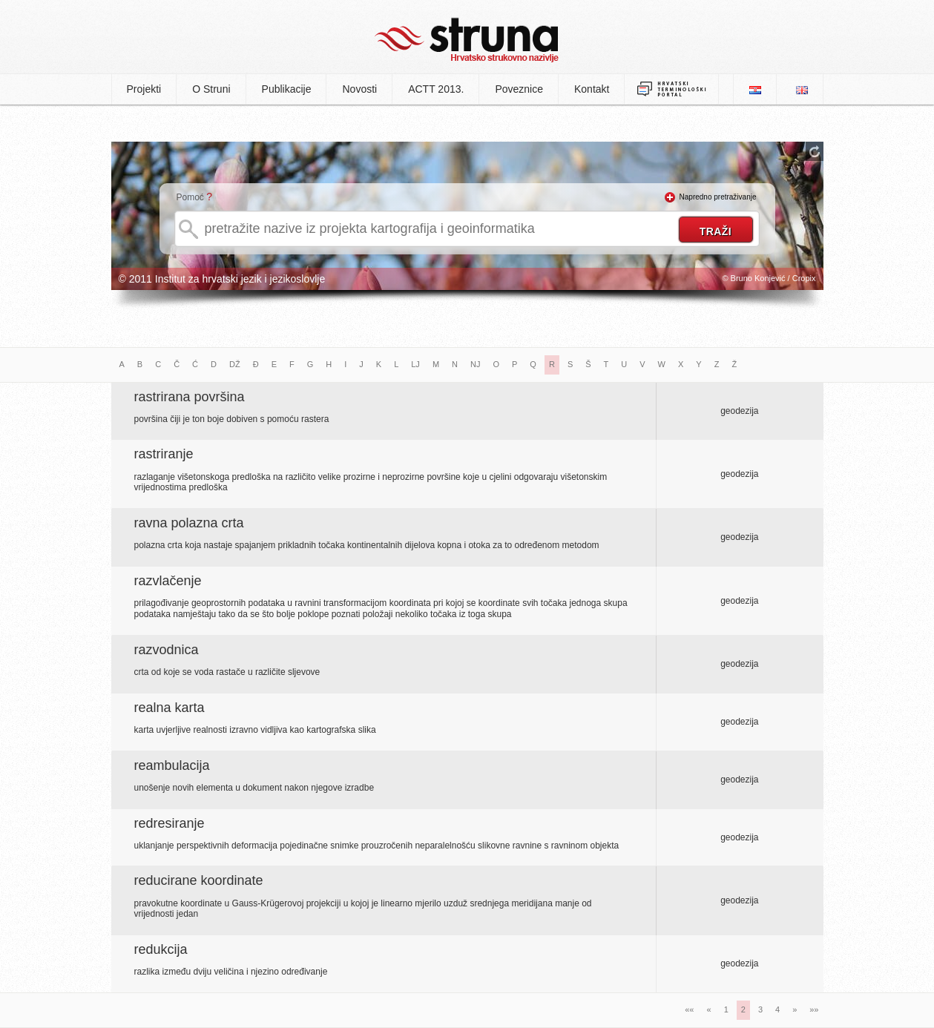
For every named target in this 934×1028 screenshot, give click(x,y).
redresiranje (169, 823)
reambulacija (172, 765)
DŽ (234, 364)
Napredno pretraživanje (718, 197)
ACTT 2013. (436, 89)
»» (813, 1009)
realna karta (169, 707)
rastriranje (164, 454)
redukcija (161, 949)
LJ (415, 364)
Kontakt (591, 89)
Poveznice (519, 89)
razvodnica (166, 649)
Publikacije (287, 89)
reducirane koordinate (198, 880)
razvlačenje (168, 580)
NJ (475, 364)
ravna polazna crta (189, 522)
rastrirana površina (189, 396)
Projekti (144, 89)
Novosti (359, 89)
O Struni (211, 89)
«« (689, 1009)
